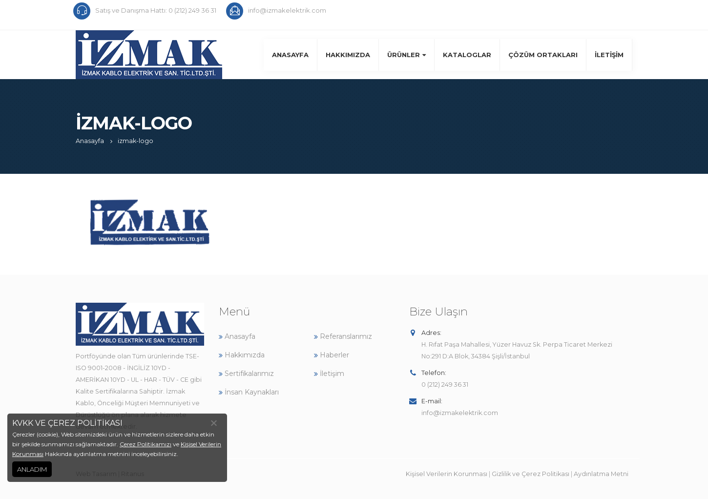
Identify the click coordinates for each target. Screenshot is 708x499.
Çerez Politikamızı (145, 444)
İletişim (609, 55)
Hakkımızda (348, 55)
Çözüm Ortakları (543, 55)
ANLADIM (32, 469)
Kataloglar (467, 55)
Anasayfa (290, 55)
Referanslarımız (343, 336)
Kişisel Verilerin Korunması (446, 474)
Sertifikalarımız (246, 373)
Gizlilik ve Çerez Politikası (530, 474)
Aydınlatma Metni (601, 474)
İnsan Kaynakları (249, 392)
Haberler (331, 355)
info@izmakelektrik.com (459, 412)
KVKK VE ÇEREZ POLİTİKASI (67, 423)
